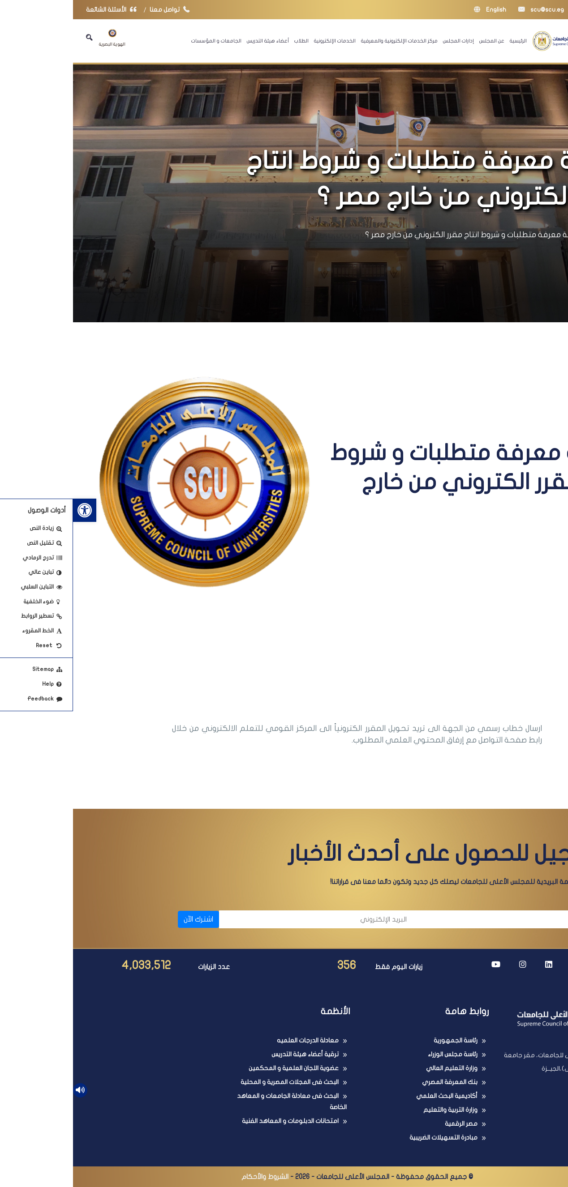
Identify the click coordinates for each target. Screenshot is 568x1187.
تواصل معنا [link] (99, 9)
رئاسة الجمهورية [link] (382, 1040)
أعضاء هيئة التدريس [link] (195, 40)
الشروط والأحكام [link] (191, 1176)
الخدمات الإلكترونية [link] (262, 40)
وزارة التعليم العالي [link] (378, 1068)
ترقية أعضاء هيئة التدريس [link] (232, 1054)
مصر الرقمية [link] (388, 1123)
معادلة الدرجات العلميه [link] (235, 1040)
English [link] (417, 9)
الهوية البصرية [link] (39, 38)
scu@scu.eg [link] (468, 9)
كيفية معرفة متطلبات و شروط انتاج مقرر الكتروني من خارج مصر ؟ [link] (402, 235)
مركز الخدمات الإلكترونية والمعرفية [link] (326, 40)
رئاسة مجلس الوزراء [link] (379, 1054)
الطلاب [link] (228, 40)
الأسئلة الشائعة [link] (40, 9)
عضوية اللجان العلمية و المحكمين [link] (221, 1068)
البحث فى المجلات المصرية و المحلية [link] (217, 1082)
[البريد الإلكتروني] (244, 919)
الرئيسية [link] (445, 40)
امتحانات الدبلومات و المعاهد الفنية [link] (217, 1121)
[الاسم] (441, 919)
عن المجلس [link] (418, 40)
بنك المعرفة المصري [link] (376, 1082)
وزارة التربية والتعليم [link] (377, 1109)
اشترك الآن (125, 919)
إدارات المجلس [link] (385, 40)
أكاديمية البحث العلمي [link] (373, 1096)
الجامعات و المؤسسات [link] (143, 40)
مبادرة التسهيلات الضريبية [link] (370, 1137)
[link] (11, 510)
